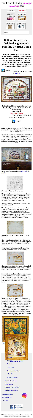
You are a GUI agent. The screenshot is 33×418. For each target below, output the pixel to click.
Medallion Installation (11, 390)
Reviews (9, 364)
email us (17, 73)
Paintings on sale (7, 397)
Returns (9, 360)
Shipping (9, 357)
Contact (9, 354)
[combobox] (16, 32)
